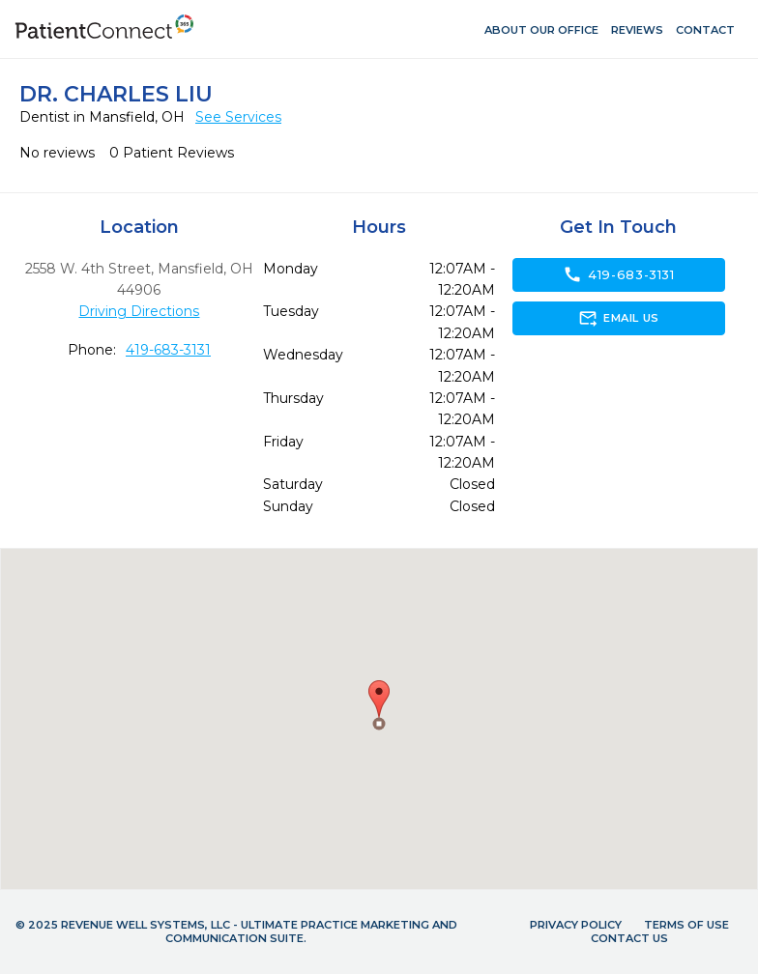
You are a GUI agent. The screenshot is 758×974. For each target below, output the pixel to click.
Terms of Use (686, 924)
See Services (238, 117)
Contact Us (629, 938)
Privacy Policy (576, 924)
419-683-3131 (168, 349)
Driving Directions (138, 311)
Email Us (618, 318)
